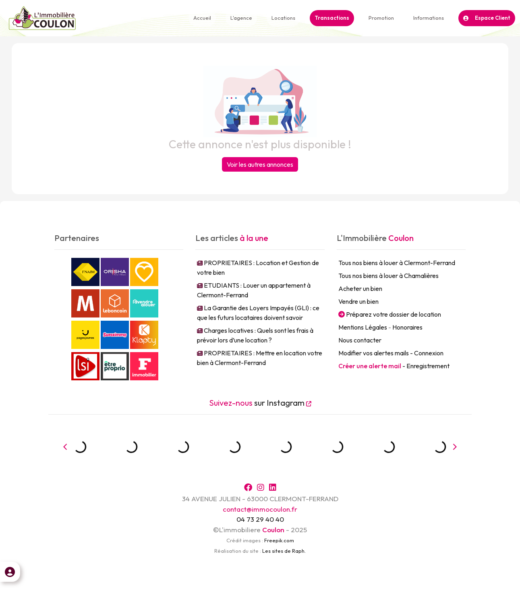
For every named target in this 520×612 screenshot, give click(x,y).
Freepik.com (279, 540)
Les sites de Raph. (284, 551)
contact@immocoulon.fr (260, 509)
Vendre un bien (358, 301)
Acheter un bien (360, 288)
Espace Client (486, 18)
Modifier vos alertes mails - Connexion (390, 353)
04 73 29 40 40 (260, 519)
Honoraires (407, 327)
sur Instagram (260, 403)
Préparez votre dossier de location (389, 314)
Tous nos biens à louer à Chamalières (388, 276)
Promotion (381, 18)
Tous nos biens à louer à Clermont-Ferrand (396, 263)
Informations (428, 18)
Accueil (202, 18)
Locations (283, 18)
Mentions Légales (362, 327)
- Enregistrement (394, 366)
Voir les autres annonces (260, 164)
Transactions (332, 18)
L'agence (241, 18)
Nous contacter (359, 340)
